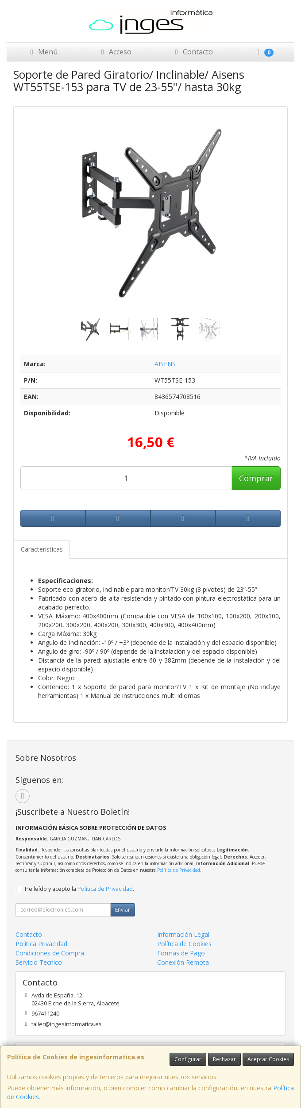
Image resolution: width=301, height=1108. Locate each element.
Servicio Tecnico (38, 962)
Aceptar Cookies (268, 1059)
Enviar (122, 909)
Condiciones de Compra (49, 953)
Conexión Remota (183, 962)
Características (42, 549)
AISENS (165, 364)
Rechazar (224, 1059)
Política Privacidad (41, 943)
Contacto (192, 52)
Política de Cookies (184, 943)
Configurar (187, 1059)
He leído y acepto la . (79, 889)
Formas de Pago (181, 953)
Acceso (114, 52)
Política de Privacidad (178, 870)
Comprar (256, 478)
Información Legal (183, 934)
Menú (42, 52)
